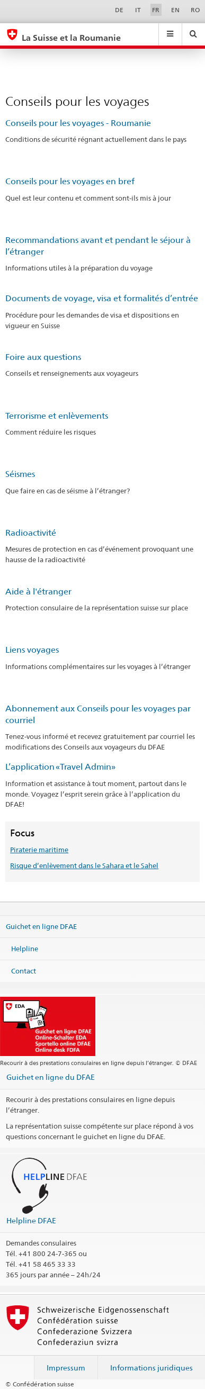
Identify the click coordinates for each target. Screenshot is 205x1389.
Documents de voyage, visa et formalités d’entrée (101, 298)
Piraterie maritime (39, 849)
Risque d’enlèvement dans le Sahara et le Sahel (84, 865)
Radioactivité (30, 533)
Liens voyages (32, 650)
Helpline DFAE (31, 1220)
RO (195, 10)
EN (175, 10)
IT (138, 10)
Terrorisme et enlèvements (56, 416)
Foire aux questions (43, 357)
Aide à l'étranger (38, 592)
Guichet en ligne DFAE (41, 926)
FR (155, 10)
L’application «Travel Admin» (60, 767)
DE (119, 10)
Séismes (20, 474)
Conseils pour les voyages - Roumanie (78, 123)
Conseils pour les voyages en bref (70, 181)
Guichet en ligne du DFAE (50, 1076)
